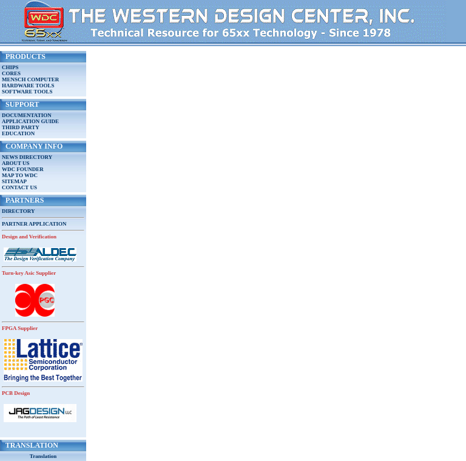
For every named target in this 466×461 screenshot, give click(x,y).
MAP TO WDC (20, 175)
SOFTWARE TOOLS (27, 92)
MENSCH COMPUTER (30, 79)
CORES (11, 73)
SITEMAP (14, 181)
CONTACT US (19, 187)
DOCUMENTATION (27, 115)
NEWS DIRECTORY (27, 157)
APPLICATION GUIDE (30, 121)
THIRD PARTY (20, 127)
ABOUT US (16, 163)
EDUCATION (18, 133)
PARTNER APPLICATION (34, 224)
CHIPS (10, 67)
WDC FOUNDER (23, 169)
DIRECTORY (18, 211)
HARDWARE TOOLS (28, 85)
